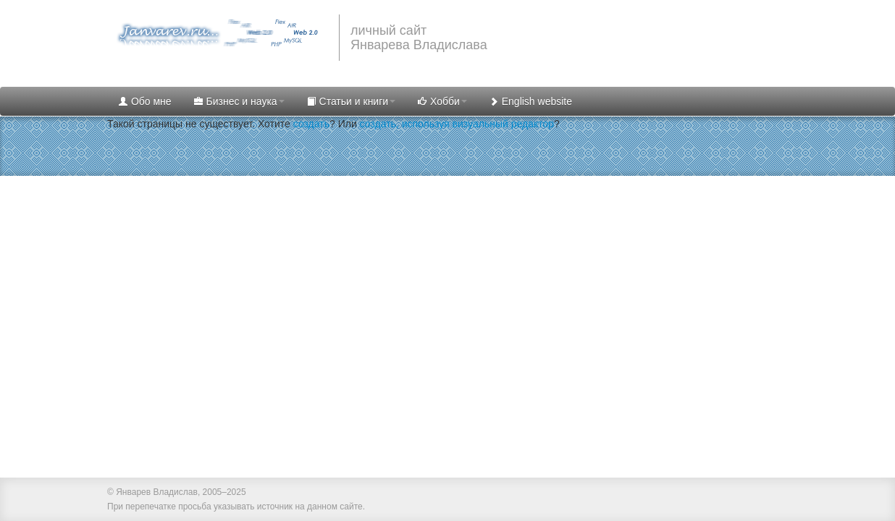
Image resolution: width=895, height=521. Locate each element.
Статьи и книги (350, 101)
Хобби (442, 101)
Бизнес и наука (239, 101)
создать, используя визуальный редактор (457, 124)
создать (311, 124)
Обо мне (145, 101)
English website (530, 101)
